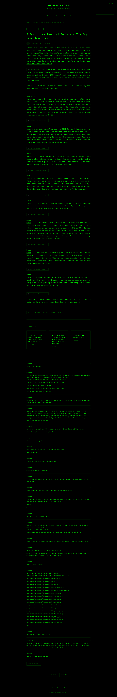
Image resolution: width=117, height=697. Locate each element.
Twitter (30, 312)
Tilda (29, 203)
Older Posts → (65, 675)
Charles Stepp (31, 640)
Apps (65, 16)
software (47, 28)
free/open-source (32, 28)
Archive (59, 688)
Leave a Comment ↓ (33, 664)
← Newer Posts (52, 675)
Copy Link (60, 312)
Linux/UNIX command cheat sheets (39, 64)
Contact (66, 688)
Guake (29, 129)
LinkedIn (45, 312)
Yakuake (29, 156)
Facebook (37, 312)
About (72, 16)
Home (28, 22)
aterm (29, 277)
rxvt (28, 178)
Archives (50, 16)
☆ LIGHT (111, 3)
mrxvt (29, 223)
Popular (58, 16)
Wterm (29, 253)
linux (41, 28)
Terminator (31, 99)
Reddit (53, 312)
